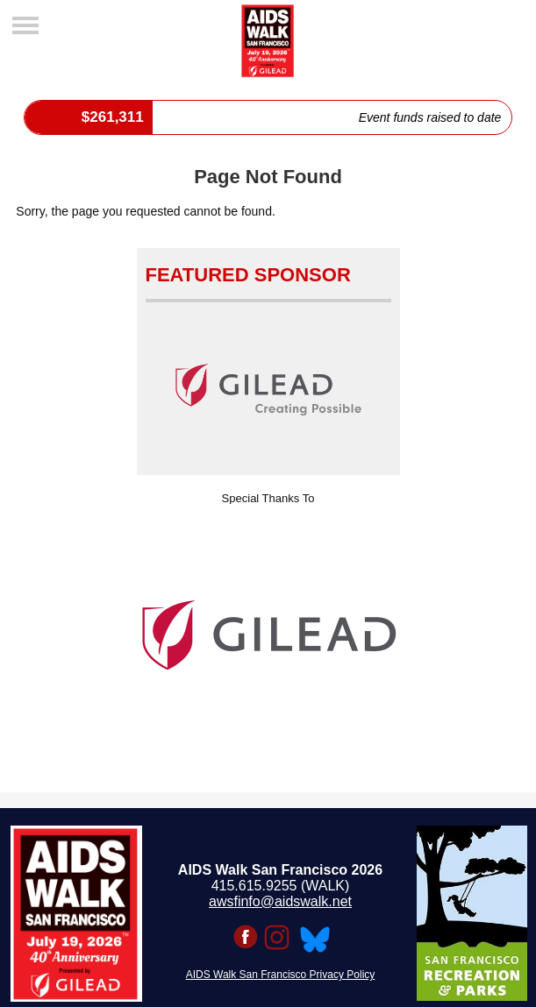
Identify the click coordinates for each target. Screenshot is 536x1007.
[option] (268, 635)
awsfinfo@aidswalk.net (280, 901)
